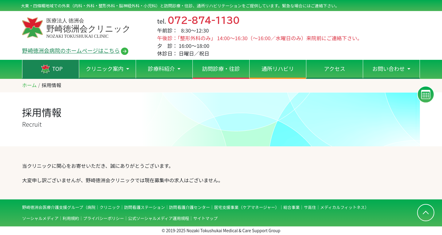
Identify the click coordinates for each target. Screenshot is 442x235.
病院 (91, 207)
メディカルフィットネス (342, 207)
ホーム (29, 85)
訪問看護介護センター (189, 207)
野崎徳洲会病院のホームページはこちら (71, 50)
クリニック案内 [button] (105, 68)
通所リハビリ (278, 68)
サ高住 (310, 207)
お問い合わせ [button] (389, 68)
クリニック (109, 207)
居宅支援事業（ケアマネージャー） (246, 207)
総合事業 (291, 207)
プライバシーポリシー (103, 218)
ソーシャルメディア (40, 218)
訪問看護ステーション (144, 207)
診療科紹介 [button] (162, 68)
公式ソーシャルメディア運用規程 (158, 218)
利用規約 (71, 218)
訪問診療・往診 (221, 68)
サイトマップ (205, 218)
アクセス (334, 68)
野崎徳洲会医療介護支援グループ (52, 207)
